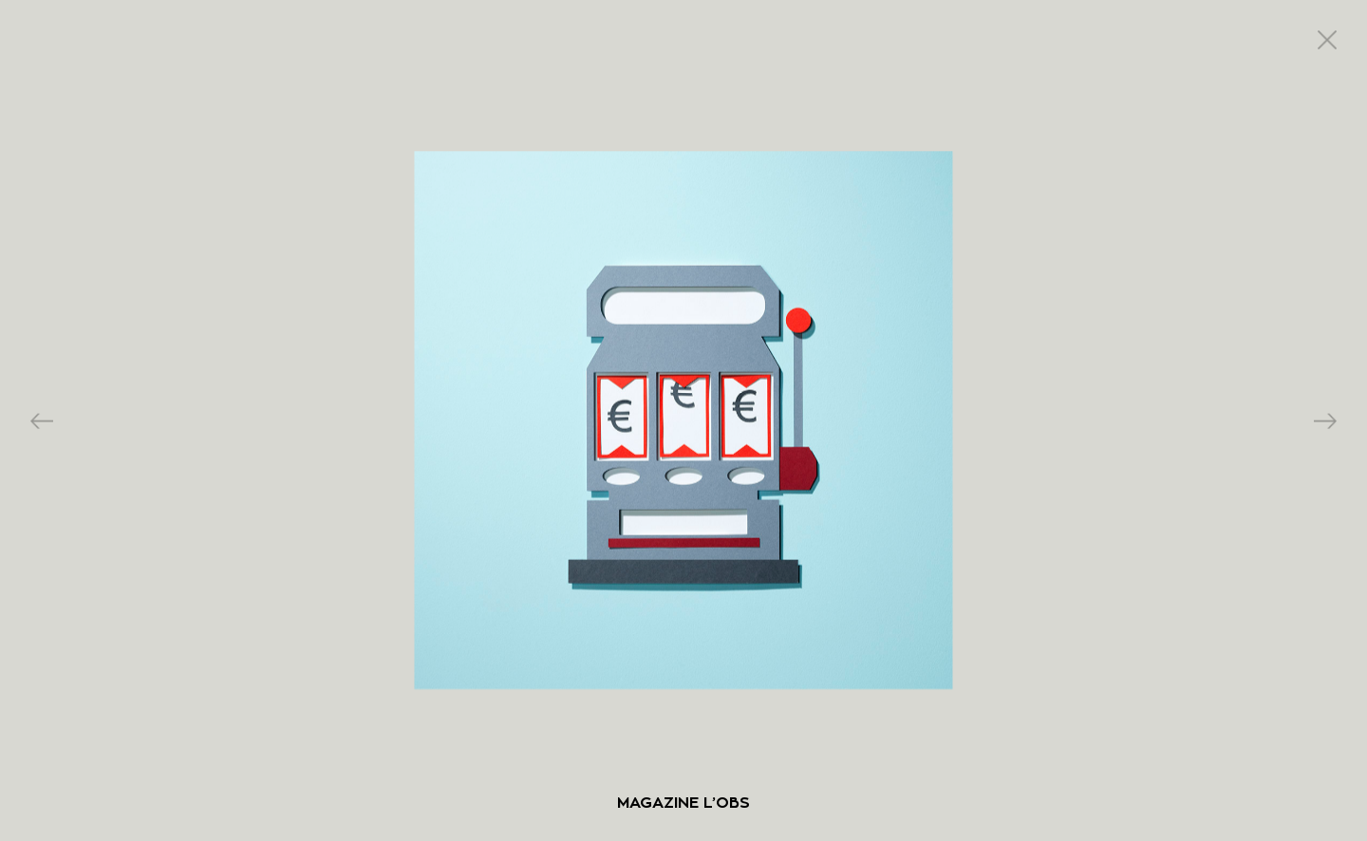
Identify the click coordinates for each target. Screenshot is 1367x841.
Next (1325, 420)
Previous (42, 420)
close (1327, 40)
